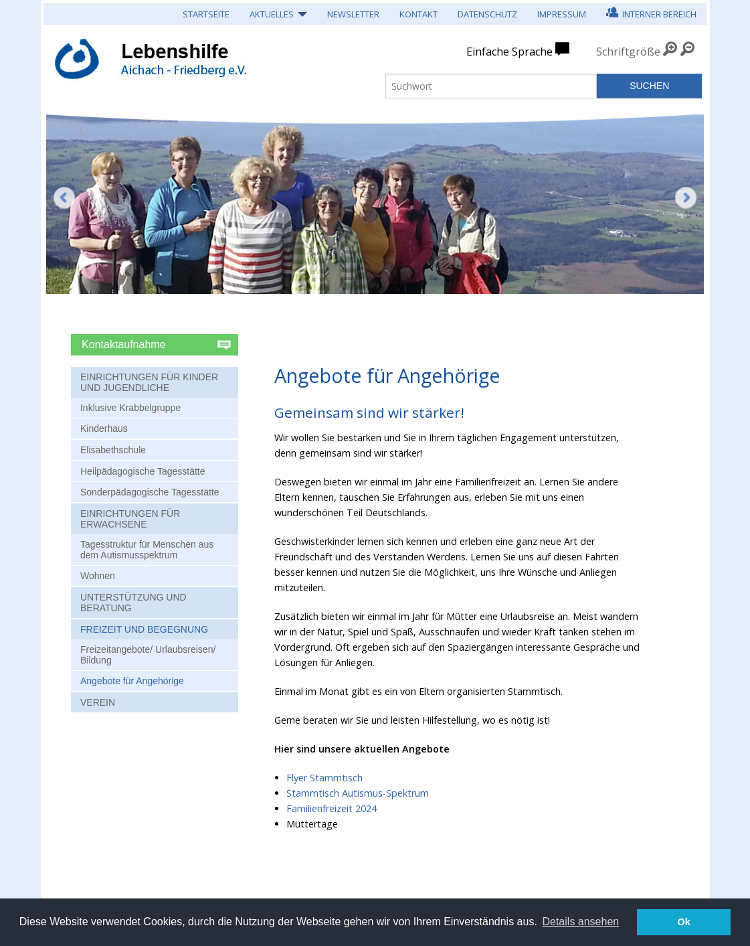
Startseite (206, 14)
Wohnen (97, 575)
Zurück (64, 197)
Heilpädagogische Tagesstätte (142, 471)
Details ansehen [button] (580, 921)
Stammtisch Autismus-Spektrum (357, 793)
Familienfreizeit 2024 (331, 808)
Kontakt (418, 14)
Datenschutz (487, 14)
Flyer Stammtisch (324, 777)
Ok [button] (684, 922)
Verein (97, 702)
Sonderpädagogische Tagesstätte (149, 492)
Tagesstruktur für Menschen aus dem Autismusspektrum (146, 549)
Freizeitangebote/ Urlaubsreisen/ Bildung (147, 654)
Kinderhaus (104, 428)
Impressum (561, 14)
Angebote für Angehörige (132, 681)
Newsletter (353, 14)
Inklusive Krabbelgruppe (130, 407)
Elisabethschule (113, 450)
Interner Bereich (651, 12)
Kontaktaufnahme (125, 344)
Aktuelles (272, 14)
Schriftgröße (628, 51)
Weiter (685, 207)
